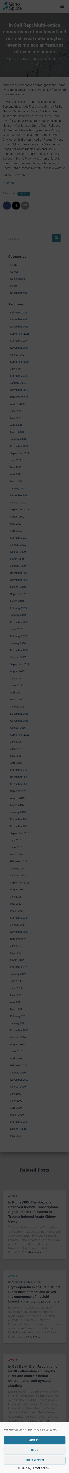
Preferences (34, 1460)
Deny (34, 1450)
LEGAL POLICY (41, 1468)
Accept (34, 1440)
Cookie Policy (24, 1468)
